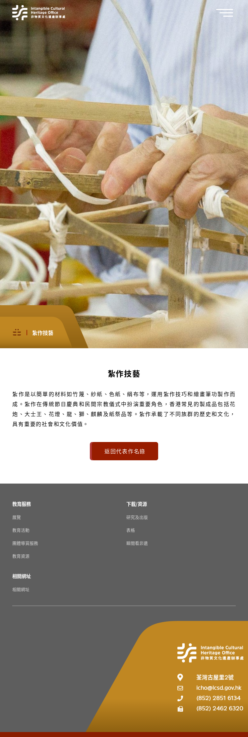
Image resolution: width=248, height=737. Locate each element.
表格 (130, 530)
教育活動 (21, 530)
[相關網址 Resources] (21, 575)
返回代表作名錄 (125, 451)
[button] (228, 13)
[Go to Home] (38, 12)
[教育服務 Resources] (21, 503)
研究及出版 (137, 517)
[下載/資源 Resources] (136, 503)
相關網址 (21, 589)
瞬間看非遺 (137, 543)
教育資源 (21, 556)
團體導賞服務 (25, 543)
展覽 (16, 517)
